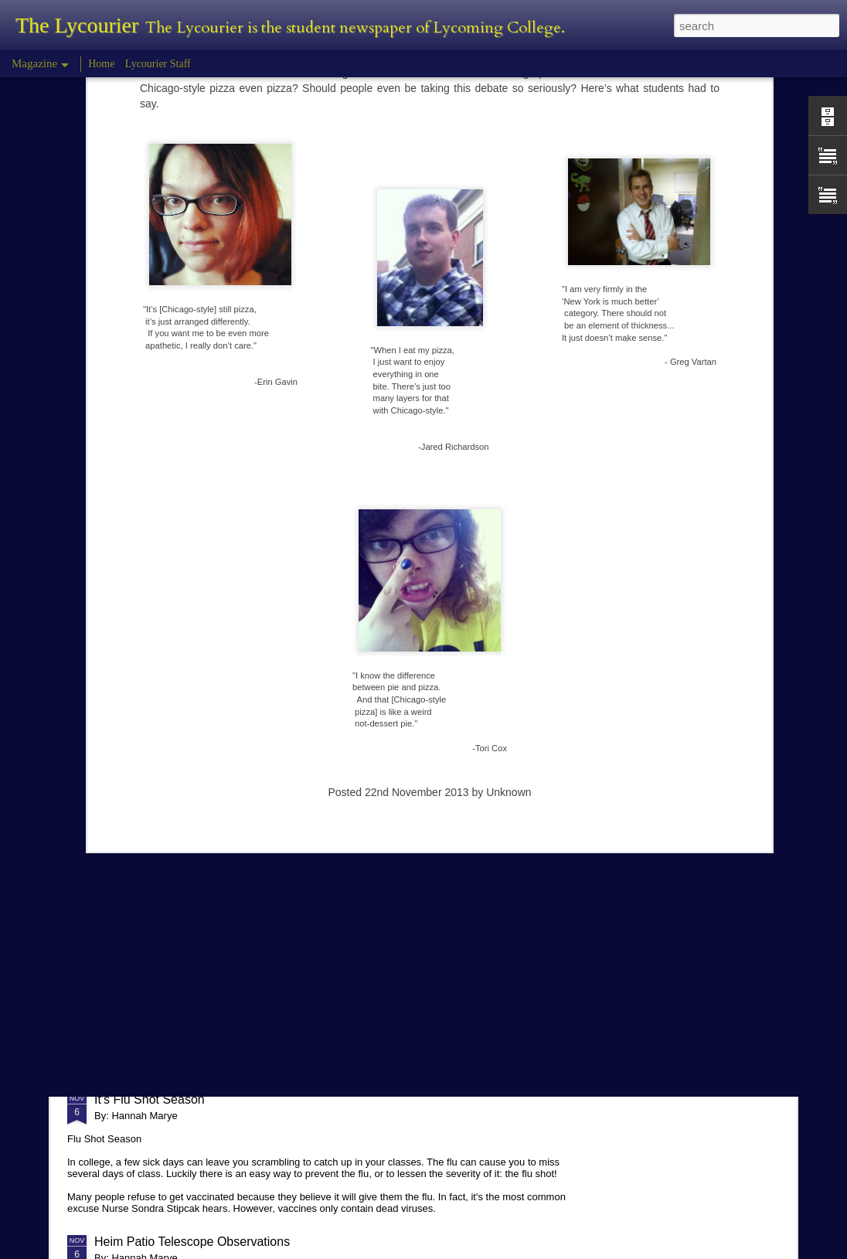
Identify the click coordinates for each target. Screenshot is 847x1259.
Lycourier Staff (158, 64)
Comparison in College (156, 945)
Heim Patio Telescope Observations (192, 1241)
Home (101, 64)
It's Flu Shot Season (149, 1099)
